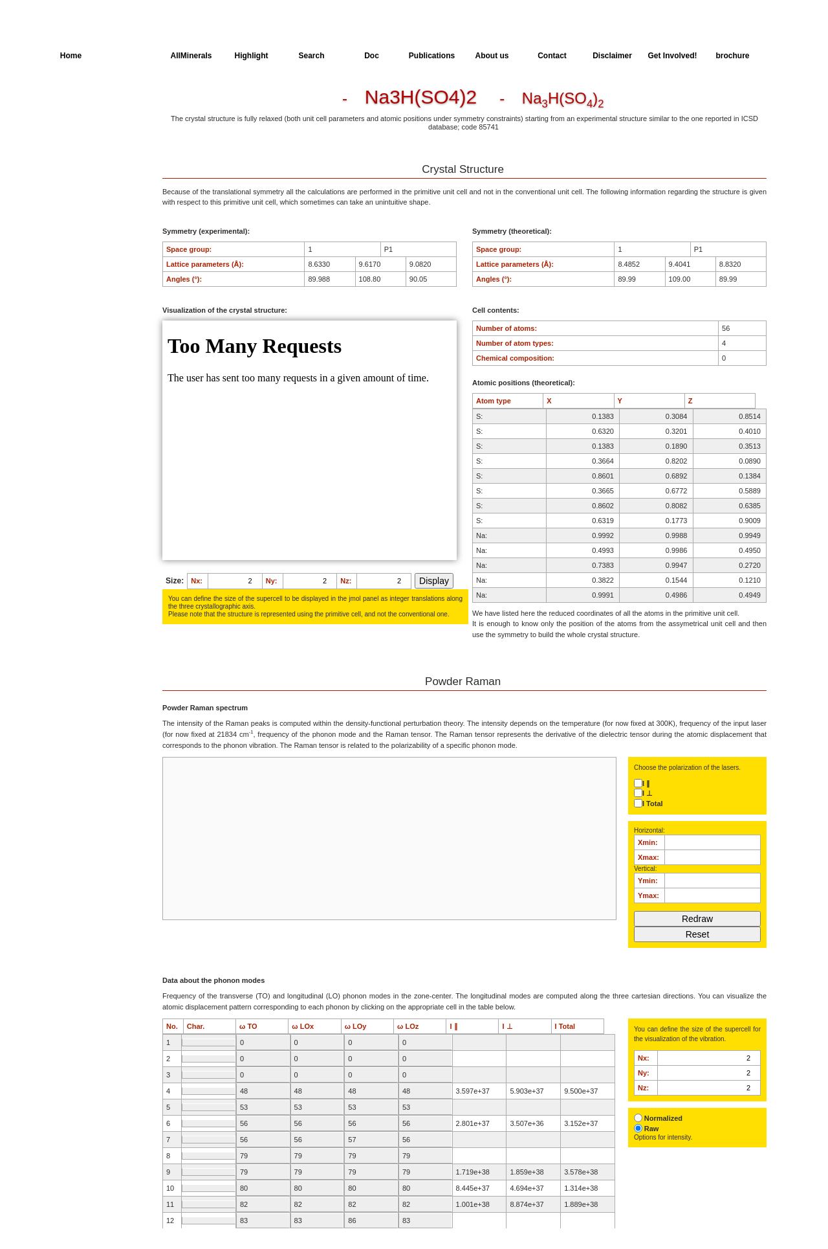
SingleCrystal (82, 197)
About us (492, 55)
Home (71, 55)
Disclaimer (612, 55)
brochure (732, 55)
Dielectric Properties (93, 149)
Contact (552, 55)
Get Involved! (672, 55)
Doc (371, 55)
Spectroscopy (83, 173)
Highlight (251, 55)
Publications (432, 55)
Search (311, 55)
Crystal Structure (87, 101)
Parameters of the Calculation (89, 125)
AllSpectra (131, 55)
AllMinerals (191, 55)
